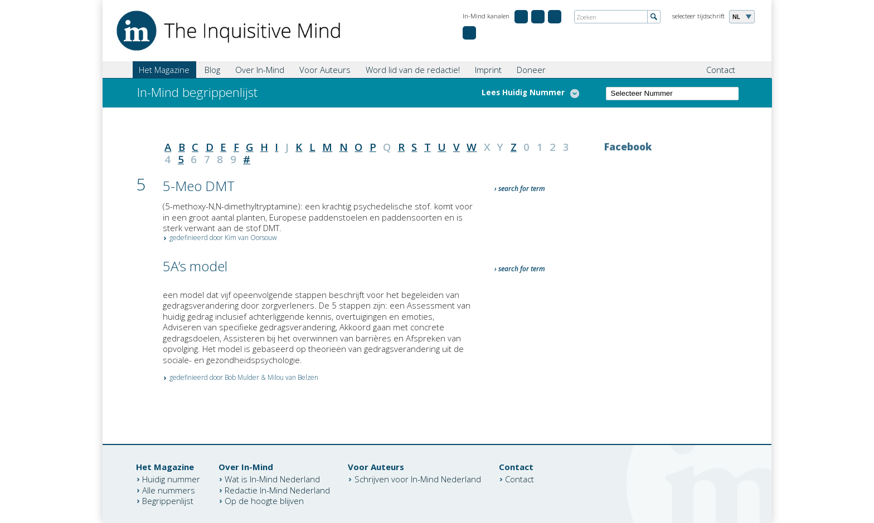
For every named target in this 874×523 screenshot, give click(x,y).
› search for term (519, 188)
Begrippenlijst (167, 500)
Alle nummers (168, 489)
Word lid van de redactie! (413, 69)
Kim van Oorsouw (251, 237)
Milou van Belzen (293, 377)
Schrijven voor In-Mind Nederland (418, 479)
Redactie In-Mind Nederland (277, 489)
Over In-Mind (259, 69)
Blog (212, 69)
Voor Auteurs (325, 69)
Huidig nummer (171, 479)
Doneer (531, 69)
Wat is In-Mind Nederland (272, 479)
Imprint (488, 69)
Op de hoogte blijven (264, 500)
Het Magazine (164, 69)
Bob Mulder (242, 377)
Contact (720, 69)
